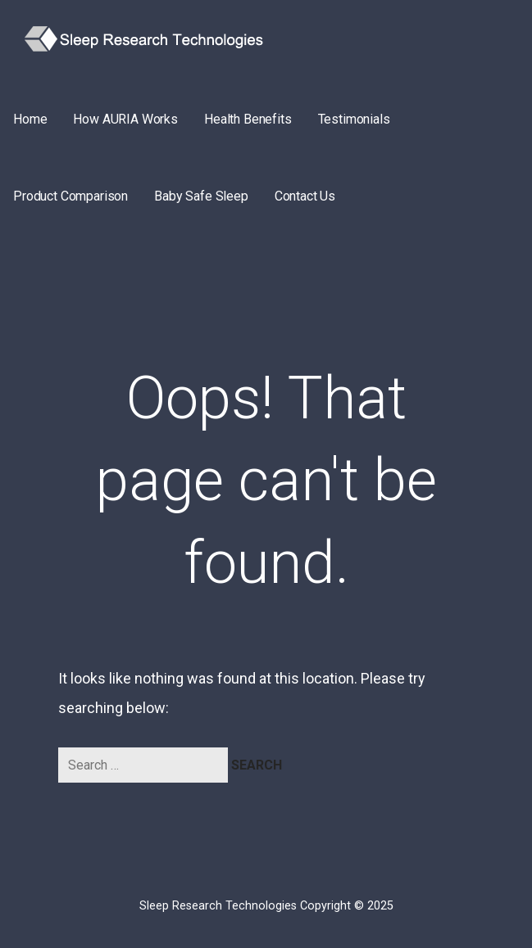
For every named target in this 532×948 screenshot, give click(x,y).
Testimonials (354, 119)
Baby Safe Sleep (201, 196)
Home (30, 119)
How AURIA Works (125, 119)
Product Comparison (70, 196)
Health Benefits (248, 119)
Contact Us (305, 196)
